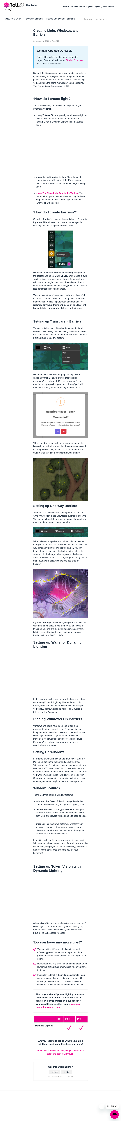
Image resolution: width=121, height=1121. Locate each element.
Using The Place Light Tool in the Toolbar (57, 193)
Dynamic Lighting (34, 19)
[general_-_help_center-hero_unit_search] (99, 19)
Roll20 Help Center (13, 19)
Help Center (31, 5)
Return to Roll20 (70, 7)
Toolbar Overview (74, 60)
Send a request (86, 7)
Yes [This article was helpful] (56, 1072)
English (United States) (104, 7)
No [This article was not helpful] (67, 1072)
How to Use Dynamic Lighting (60, 19)
